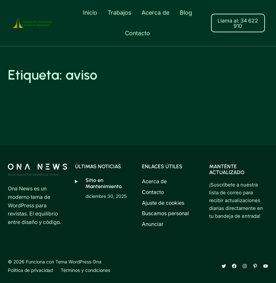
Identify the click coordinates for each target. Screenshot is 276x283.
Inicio (90, 12)
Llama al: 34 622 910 (238, 23)
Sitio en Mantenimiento (103, 183)
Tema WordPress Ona (78, 261)
